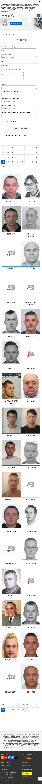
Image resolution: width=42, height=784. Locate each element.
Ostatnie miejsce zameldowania (11, 91)
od (2, 74)
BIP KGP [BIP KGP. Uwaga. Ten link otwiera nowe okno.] (29, 758)
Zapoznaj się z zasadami (7, 777)
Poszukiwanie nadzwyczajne (10, 47)
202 (22, 709)
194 (22, 704)
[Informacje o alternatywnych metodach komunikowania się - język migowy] (9, 15)
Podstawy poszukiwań (8, 105)
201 (17, 709)
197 (37, 704)
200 (13, 709)
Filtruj (16, 128)
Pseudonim (4, 84)
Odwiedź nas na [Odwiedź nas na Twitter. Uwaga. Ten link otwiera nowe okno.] (16, 757)
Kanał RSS (2, 757)
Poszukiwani (15, 34)
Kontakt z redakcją (5, 765)
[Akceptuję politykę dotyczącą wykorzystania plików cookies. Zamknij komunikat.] (39, 1)
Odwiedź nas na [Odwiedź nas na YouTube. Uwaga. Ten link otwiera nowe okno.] (5, 757)
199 (8, 709)
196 (32, 704)
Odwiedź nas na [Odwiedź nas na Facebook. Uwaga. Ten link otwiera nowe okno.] (9, 757)
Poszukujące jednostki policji (10, 98)
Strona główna (5, 34)
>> (2, 713)
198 (3, 709)
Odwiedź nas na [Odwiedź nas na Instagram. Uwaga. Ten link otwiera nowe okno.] (12, 757)
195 (27, 704)
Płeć (2, 62)
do (2, 79)
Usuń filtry (24, 128)
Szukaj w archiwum (11, 121)
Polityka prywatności (6, 780)
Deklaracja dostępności (28, 765)
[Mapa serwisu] (6, 15)
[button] (38, 16)
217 (32, 709)
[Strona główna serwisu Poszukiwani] (3, 15)
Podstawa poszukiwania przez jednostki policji (15, 112)
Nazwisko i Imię (6, 54)
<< (2, 704)
